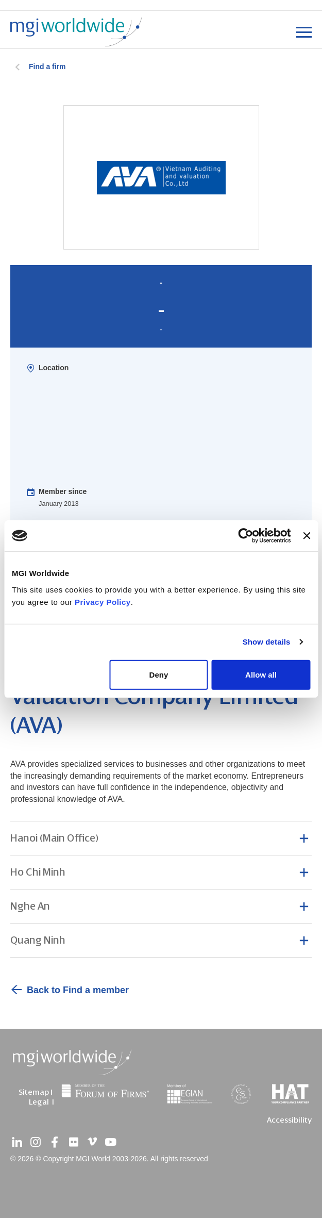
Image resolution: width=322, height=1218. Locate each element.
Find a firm (47, 66)
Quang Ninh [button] (37, 940)
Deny (158, 674)
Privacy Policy (103, 601)
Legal (39, 1102)
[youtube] (110, 1142)
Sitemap (34, 1092)
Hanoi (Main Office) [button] (54, 838)
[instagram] (35, 1142)
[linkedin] (17, 1142)
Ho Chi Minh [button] (37, 872)
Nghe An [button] (30, 906)
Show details (267, 641)
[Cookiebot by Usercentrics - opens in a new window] (246, 536)
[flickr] (73, 1142)
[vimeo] (92, 1142)
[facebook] (54, 1142)
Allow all (261, 674)
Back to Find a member (78, 990)
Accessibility (289, 1120)
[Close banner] (306, 535)
